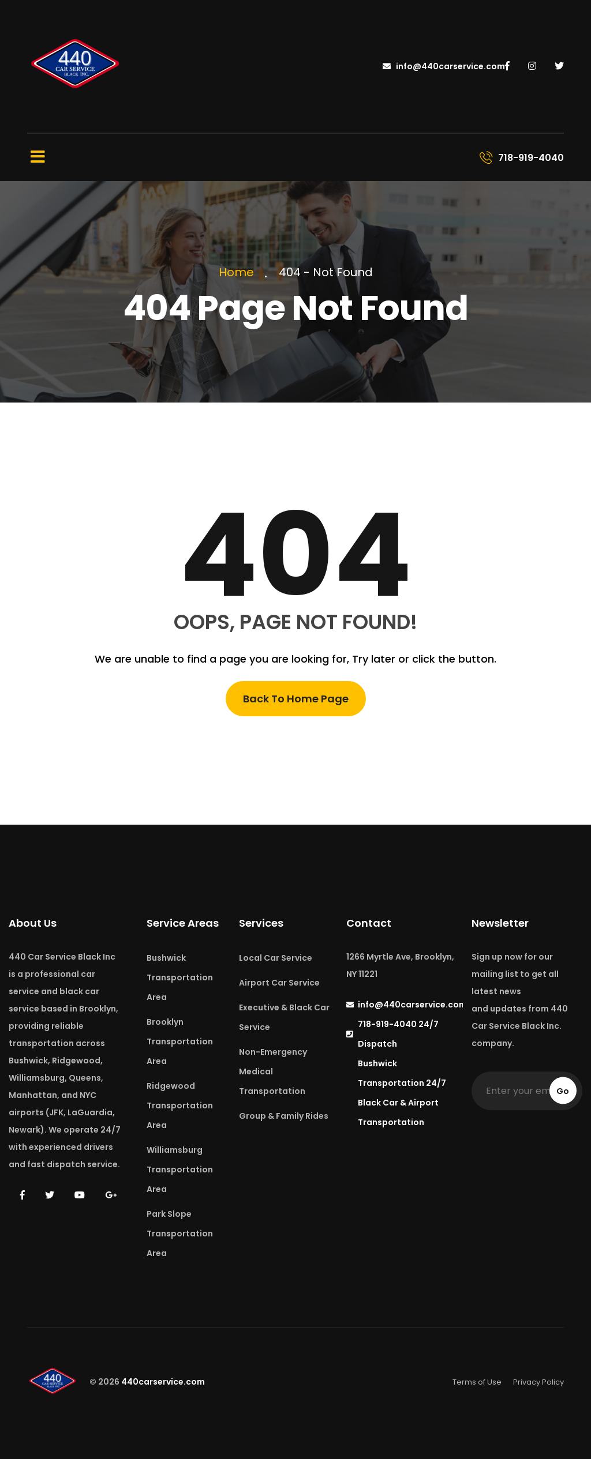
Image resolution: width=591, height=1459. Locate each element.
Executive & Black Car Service (284, 1017)
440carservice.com (163, 1381)
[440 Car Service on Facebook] (508, 66)
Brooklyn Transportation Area (180, 1041)
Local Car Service (275, 958)
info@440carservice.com (444, 66)
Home (239, 272)
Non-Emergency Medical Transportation (273, 1071)
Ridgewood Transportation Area (180, 1105)
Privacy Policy (538, 1382)
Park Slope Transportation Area (180, 1233)
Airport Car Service (279, 982)
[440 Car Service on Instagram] (533, 66)
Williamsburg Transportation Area (180, 1169)
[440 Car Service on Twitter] (559, 66)
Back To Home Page (296, 698)
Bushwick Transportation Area (180, 977)
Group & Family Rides (283, 1116)
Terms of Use (477, 1382)
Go (562, 1091)
